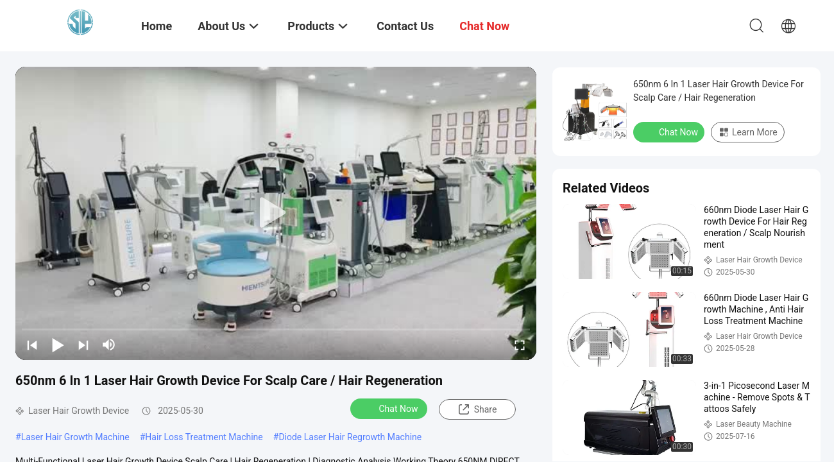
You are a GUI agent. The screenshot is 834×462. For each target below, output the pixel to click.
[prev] (32, 344)
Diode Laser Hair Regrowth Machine (349, 437)
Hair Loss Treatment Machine (203, 437)
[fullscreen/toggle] (519, 344)
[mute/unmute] (109, 344)
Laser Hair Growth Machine (75, 437)
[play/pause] (58, 344)
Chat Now (390, 408)
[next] (83, 344)
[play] (276, 213)
